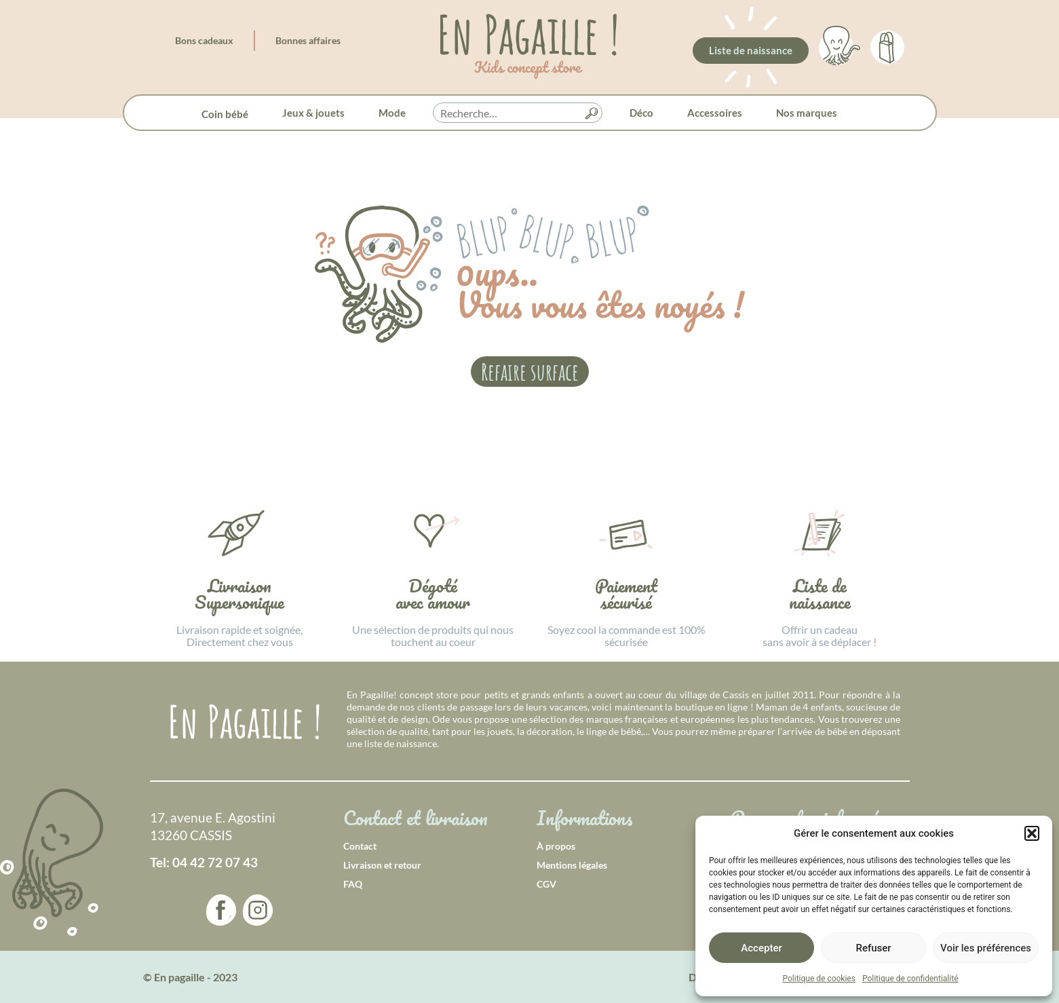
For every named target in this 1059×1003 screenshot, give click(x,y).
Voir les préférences (985, 948)
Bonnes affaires (308, 40)
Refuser (873, 948)
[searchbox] (517, 113)
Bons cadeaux (204, 40)
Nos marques (806, 113)
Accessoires (714, 113)
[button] (1032, 833)
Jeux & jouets (313, 113)
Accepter (761, 948)
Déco (641, 113)
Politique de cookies (819, 978)
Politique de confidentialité (910, 978)
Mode (392, 113)
